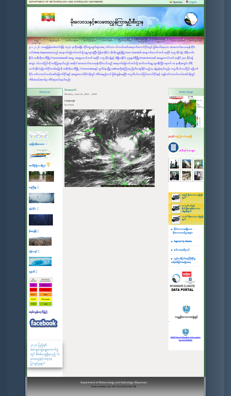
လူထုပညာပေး (177, 40)
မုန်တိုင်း (34, 209)
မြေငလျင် (34, 252)
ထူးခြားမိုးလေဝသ (38, 144)
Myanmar (178, 2)
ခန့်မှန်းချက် (53, 40)
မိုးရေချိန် (34, 231)
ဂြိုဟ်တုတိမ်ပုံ (123, 40)
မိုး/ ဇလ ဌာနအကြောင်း (141, 40)
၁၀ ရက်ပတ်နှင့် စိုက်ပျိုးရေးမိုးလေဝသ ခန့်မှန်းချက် (191, 208)
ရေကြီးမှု (34, 188)
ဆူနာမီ (33, 272)
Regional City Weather (183, 241)
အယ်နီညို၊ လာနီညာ (40, 166)
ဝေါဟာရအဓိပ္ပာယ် (181, 250)
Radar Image (186, 91)
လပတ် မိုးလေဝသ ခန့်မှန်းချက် (192, 218)
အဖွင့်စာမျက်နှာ (35, 41)
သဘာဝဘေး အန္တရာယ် (159, 40)
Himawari (45, 91)
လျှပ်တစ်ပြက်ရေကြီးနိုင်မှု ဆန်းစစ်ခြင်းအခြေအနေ (183, 260)
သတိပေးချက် (70, 40)
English (193, 2)
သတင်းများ (106, 40)
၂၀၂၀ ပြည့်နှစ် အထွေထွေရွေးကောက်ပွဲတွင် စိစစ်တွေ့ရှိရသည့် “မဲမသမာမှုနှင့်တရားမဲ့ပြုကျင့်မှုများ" (44, 354)
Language (69, 101)
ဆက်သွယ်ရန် (195, 40)
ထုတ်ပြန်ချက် (88, 40)
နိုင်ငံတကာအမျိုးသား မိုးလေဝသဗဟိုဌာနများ (181, 231)
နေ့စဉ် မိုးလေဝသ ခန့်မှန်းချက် (192, 196)
